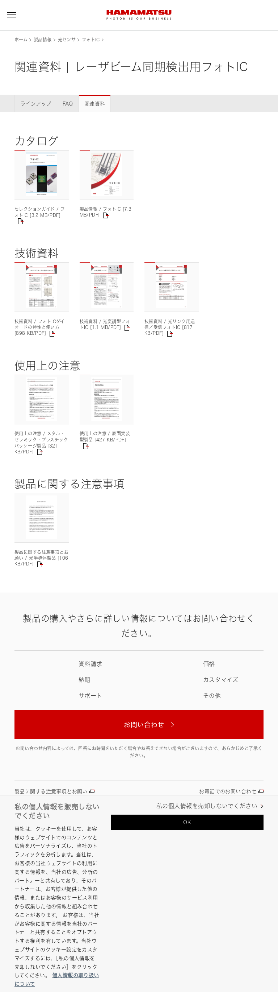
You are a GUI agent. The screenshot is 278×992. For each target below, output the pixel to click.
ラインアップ (35, 103)
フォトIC (91, 39)
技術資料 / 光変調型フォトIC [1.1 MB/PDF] (105, 324)
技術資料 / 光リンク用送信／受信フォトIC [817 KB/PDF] (169, 327)
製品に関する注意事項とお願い (51, 791)
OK (187, 822)
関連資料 (94, 103)
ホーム (21, 39)
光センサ (67, 39)
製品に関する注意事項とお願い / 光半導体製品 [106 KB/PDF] (41, 558)
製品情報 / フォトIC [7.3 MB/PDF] (106, 212)
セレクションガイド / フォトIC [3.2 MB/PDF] (39, 212)
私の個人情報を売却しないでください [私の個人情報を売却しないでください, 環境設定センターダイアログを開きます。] (206, 806)
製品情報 (42, 39)
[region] (139, 893)
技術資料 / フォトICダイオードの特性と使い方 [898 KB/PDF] (39, 327)
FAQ (68, 103)
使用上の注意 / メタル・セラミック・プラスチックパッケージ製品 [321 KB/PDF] (41, 442)
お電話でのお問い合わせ (228, 791)
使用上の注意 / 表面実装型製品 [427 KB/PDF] (105, 437)
